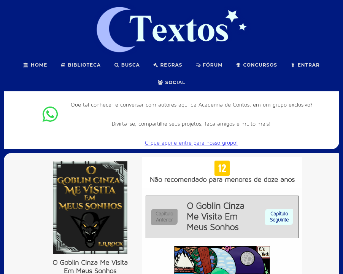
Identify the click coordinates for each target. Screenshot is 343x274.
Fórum (208, 65)
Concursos (256, 65)
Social (172, 82)
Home (35, 65)
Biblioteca (80, 65)
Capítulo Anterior (164, 217)
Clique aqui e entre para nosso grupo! (191, 143)
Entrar (305, 65)
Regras (168, 65)
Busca (127, 65)
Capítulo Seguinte (279, 217)
